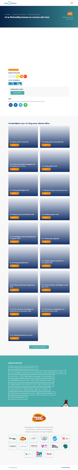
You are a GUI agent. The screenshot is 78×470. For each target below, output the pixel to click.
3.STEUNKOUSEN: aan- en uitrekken (55, 372)
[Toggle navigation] (72, 2)
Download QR (17, 93)
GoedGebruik (7, 14)
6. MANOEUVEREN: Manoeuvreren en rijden (20, 380)
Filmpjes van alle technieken (19, 14)
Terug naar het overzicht (39, 347)
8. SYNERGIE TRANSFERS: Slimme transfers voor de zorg (23, 385)
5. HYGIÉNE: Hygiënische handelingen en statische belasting (38, 376)
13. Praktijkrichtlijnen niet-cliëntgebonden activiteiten (23, 393)
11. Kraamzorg (31, 389)
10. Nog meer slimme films (34, 14)
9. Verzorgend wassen (46, 385)
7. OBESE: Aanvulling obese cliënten (43, 380)
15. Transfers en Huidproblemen (17, 397)
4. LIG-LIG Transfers (14, 376)
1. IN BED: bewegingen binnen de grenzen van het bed (23, 368)
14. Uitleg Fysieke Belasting (47, 393)
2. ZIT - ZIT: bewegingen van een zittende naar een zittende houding (26, 372)
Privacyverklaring (65, 467)
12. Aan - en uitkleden (43, 389)
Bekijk (14, 145)
